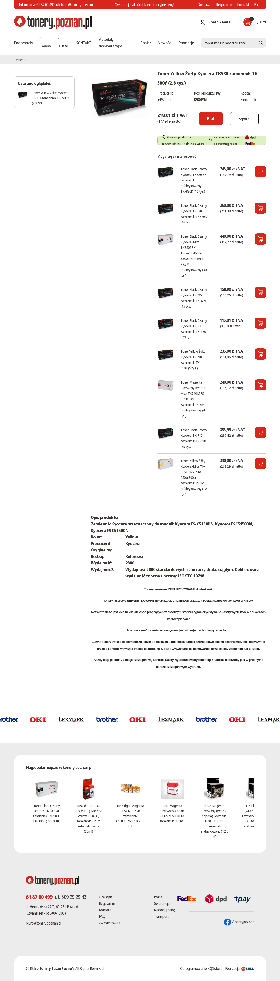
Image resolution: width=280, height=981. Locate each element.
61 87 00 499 (45, 4)
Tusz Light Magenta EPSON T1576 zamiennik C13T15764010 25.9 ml (130, 815)
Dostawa (204, 4)
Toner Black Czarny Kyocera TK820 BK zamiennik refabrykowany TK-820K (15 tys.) (194, 180)
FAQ (102, 916)
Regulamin (224, 4)
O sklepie (106, 896)
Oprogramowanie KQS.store (201, 968)
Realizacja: (239, 968)
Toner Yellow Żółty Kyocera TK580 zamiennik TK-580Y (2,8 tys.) (50, 97)
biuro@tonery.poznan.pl (43, 923)
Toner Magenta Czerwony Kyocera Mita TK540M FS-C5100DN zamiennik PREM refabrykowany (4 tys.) (193, 399)
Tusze (63, 46)
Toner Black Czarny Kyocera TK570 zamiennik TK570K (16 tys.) (194, 213)
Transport (161, 916)
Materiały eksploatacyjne (110, 43)
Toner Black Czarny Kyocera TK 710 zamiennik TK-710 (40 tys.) (194, 438)
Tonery (45, 46)
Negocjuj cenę (164, 909)
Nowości (164, 42)
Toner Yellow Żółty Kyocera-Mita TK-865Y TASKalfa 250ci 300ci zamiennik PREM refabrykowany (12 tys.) (194, 477)
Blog (257, 4)
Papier (146, 42)
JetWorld (163, 99)
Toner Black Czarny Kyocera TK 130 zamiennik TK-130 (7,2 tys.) (194, 328)
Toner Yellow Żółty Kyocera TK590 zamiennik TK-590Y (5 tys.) (193, 359)
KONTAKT (83, 42)
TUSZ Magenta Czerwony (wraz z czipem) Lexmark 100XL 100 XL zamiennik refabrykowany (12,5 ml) (214, 821)
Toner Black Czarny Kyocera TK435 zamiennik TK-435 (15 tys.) (194, 297)
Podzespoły (23, 42)
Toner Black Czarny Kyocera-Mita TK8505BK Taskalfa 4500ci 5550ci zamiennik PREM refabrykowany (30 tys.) (194, 256)
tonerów (153, 630)
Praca (158, 896)
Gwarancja (162, 903)
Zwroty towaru (110, 922)
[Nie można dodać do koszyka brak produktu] (207, 118)
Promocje (186, 42)
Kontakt (243, 4)
